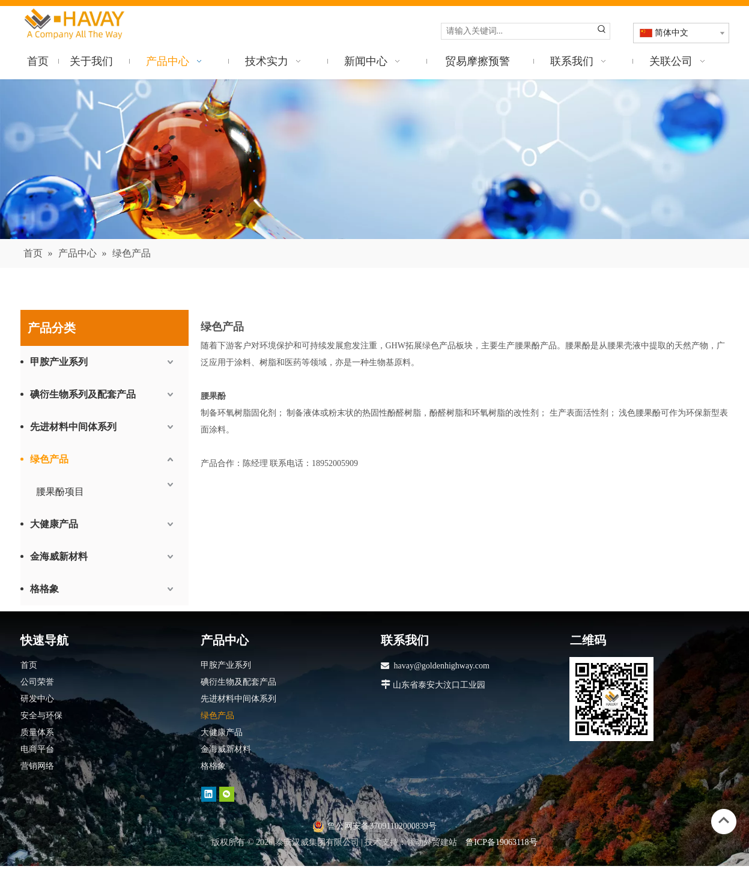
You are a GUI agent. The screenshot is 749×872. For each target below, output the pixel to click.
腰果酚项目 (60, 491)
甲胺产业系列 (59, 362)
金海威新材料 (59, 556)
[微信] (226, 793)
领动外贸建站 (432, 842)
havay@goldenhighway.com (442, 665)
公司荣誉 (37, 681)
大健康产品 (54, 524)
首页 (28, 665)
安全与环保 (41, 715)
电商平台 (37, 749)
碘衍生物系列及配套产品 (83, 394)
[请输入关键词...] (517, 31)
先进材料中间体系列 (73, 427)
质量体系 (37, 732)
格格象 (44, 589)
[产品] (374, 159)
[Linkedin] (208, 793)
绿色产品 (49, 459)
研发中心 (37, 698)
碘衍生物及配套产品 (238, 681)
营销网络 (37, 766)
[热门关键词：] (602, 31)
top (724, 820)
